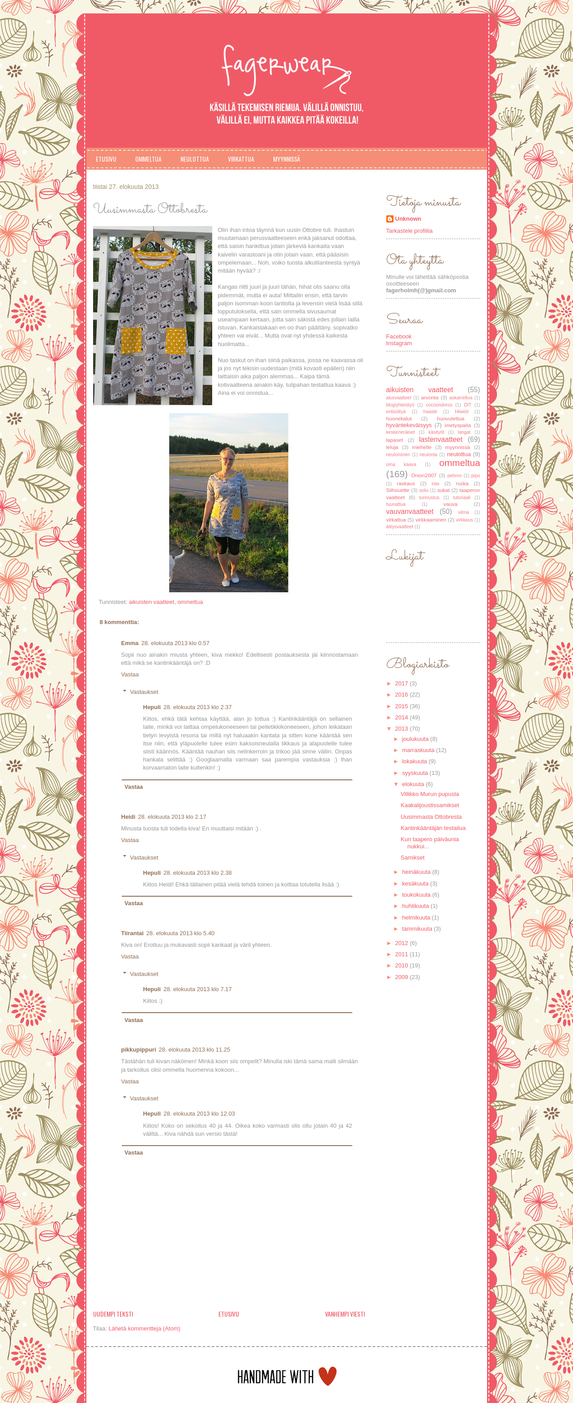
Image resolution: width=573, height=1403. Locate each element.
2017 (402, 683)
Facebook (399, 336)
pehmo (454, 475)
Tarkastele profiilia (409, 230)
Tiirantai (132, 933)
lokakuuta (415, 761)
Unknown (408, 218)
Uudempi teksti (113, 1313)
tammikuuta (418, 928)
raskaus (406, 483)
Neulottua (194, 158)
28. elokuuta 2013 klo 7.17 (197, 989)
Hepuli (152, 707)
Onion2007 (423, 475)
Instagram (399, 343)
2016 (402, 694)
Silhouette (398, 490)
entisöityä (396, 411)
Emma (130, 643)
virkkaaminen (430, 519)
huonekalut (399, 418)
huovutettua (450, 418)
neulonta (428, 454)
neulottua (459, 454)
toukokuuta (417, 894)
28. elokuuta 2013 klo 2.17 (172, 816)
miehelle (422, 447)
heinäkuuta (417, 871)
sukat (443, 490)
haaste (430, 411)
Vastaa (130, 674)
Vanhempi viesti (345, 1313)
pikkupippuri (138, 1049)
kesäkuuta (416, 883)
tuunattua (396, 504)
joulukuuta (416, 739)
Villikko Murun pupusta (430, 794)
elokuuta (414, 784)
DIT (467, 404)
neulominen (398, 454)
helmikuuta (417, 917)
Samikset (412, 857)
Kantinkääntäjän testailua (433, 828)
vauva (451, 504)
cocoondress (439, 404)
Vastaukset (144, 692)
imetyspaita (458, 425)
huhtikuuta (416, 906)
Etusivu (106, 158)
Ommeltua (148, 158)
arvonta (430, 397)
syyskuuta (415, 773)
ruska (462, 483)
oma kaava (401, 464)
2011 (402, 954)
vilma (463, 512)
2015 (402, 706)
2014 (402, 717)
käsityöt (436, 432)
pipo (475, 475)
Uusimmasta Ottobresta (431, 816)
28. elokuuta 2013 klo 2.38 (197, 872)
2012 (402, 943)
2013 (402, 728)
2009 (402, 977)
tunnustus (429, 497)
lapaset (394, 440)
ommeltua (190, 602)
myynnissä (457, 447)
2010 (402, 965)
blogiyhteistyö (400, 404)
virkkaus (464, 520)
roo (435, 483)
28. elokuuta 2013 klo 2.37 (197, 707)
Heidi (128, 816)
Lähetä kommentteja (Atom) (144, 1328)
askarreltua (460, 397)
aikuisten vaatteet (151, 602)
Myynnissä (286, 158)
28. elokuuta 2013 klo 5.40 (180, 933)
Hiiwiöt (462, 411)
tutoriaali (461, 497)
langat (464, 432)
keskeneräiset (400, 432)
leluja (392, 447)
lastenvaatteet (440, 439)
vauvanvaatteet (410, 511)
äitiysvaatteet (400, 526)
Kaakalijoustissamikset (430, 805)
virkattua (396, 519)
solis (423, 490)
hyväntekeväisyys (409, 425)
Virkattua (241, 158)
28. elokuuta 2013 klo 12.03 (199, 1113)
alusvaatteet (398, 397)
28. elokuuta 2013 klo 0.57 (175, 643)
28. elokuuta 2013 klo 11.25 (195, 1049)
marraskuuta (419, 750)
